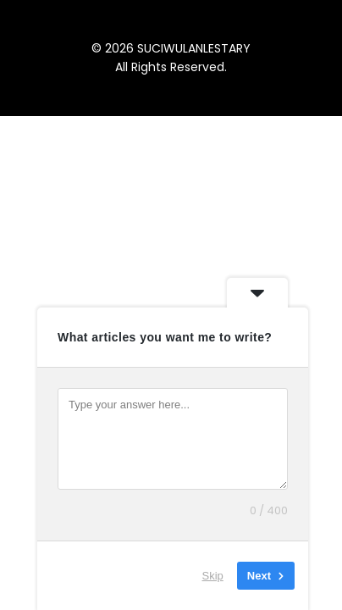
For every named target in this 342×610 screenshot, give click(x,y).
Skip (212, 575)
